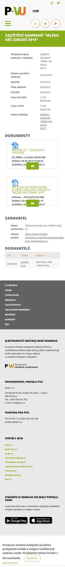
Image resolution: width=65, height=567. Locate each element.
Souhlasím (32, 558)
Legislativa (12, 294)
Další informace (10, 562)
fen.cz (8, 479)
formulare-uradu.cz (15, 462)
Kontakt (10, 319)
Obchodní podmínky (17, 309)
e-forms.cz (10, 470)
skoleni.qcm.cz (13, 474)
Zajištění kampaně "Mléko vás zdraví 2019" (46, 121)
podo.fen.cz (11, 449)
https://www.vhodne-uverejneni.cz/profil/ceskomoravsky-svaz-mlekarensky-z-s (44, 238)
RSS (7, 324)
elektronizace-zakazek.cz (19, 466)
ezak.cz (9, 453)
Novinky (10, 314)
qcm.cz (9, 444)
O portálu (11, 285)
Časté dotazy (13, 304)
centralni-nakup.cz (15, 457)
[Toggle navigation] (8, 23)
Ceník (8, 290)
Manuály (10, 299)
